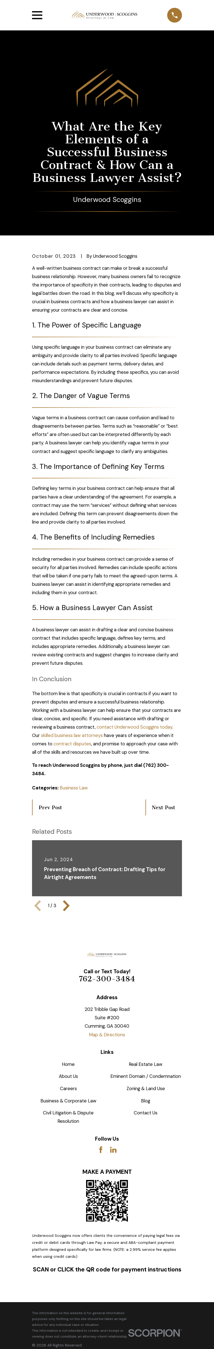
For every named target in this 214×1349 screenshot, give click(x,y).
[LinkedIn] (113, 1149)
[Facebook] (101, 1149)
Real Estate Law (145, 1064)
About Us (68, 1076)
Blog (145, 1101)
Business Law (74, 788)
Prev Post (50, 807)
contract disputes (72, 744)
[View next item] (66, 905)
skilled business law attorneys (72, 735)
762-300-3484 (107, 978)
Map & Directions (107, 1035)
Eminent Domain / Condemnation (145, 1076)
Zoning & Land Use (146, 1088)
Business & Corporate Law (68, 1101)
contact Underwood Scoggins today (134, 727)
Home (68, 1064)
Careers (68, 1088)
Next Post (163, 807)
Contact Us (145, 1113)
